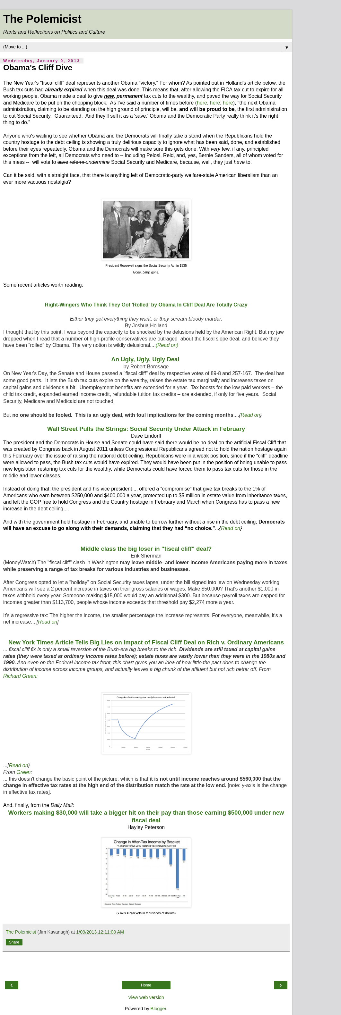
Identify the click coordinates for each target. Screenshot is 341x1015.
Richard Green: (20, 676)
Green (23, 772)
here (202, 102)
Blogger (158, 1008)
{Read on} (167, 345)
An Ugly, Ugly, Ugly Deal (146, 359)
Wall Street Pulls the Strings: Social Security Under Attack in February (146, 428)
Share (14, 942)
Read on (250, 415)
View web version (146, 997)
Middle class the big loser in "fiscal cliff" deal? (146, 548)
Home (146, 985)
